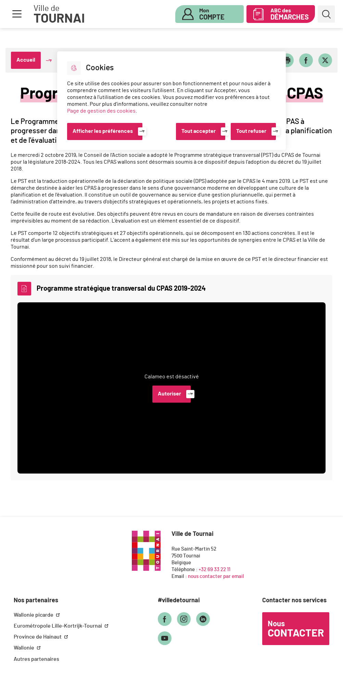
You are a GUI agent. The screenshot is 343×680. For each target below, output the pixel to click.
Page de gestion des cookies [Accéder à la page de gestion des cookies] (101, 111)
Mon (212, 14)
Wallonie (24, 648)
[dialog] (171, 100)
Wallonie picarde (34, 615)
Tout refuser (251, 131)
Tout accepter (198, 131)
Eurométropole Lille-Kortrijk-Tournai (58, 626)
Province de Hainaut (38, 637)
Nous (296, 629)
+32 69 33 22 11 (214, 569)
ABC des (289, 14)
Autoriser (169, 393)
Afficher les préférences (103, 131)
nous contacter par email (216, 576)
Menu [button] (16, 14)
